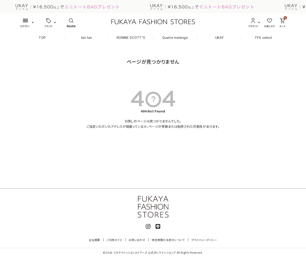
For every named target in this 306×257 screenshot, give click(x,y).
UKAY (219, 37)
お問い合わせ (137, 240)
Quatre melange (175, 37)
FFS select (263, 37)
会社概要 (94, 240)
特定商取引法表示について (168, 240)
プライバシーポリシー (204, 240)
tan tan (86, 37)
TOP (42, 37)
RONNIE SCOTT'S (131, 37)
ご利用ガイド (114, 240)
